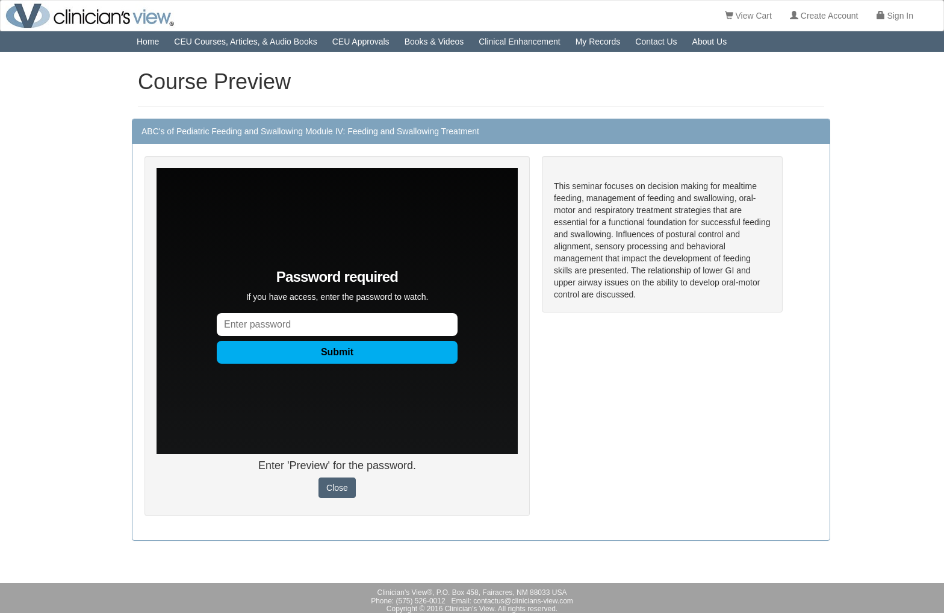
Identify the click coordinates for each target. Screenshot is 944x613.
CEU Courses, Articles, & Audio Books (245, 41)
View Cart (748, 15)
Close (337, 488)
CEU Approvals (361, 41)
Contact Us (656, 41)
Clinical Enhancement (519, 41)
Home (148, 41)
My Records (598, 41)
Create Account (824, 15)
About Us (709, 41)
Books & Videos (434, 41)
